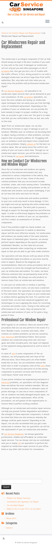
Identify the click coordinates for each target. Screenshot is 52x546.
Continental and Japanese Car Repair (23, 501)
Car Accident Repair (15, 505)
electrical (10, 336)
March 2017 (11, 518)
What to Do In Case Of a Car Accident (24, 508)
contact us (31, 144)
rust (3, 336)
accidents (5, 71)
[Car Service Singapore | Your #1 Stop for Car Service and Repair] (26, 7)
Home (4, 33)
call (19, 443)
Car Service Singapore (13, 90)
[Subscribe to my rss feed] (3, 22)
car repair (20, 156)
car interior (28, 97)
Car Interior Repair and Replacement (24, 33)
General (9, 528)
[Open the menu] (47, 22)
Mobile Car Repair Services (18, 498)
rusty (42, 365)
